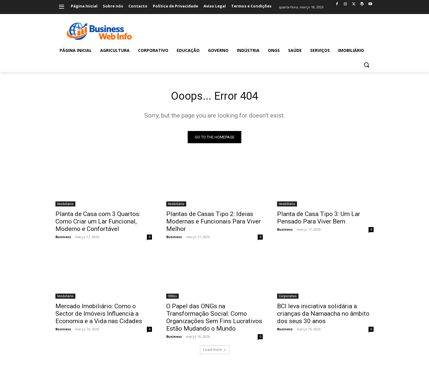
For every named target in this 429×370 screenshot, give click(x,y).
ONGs (172, 297)
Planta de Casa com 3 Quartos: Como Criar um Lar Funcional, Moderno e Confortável (97, 223)
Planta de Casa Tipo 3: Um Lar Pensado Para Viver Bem (318, 219)
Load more (214, 351)
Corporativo (288, 297)
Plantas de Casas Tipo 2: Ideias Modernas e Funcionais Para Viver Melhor (213, 223)
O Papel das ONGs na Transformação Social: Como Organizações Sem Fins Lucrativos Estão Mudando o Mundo (214, 319)
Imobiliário (65, 205)
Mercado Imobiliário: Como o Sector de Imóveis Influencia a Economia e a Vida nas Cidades (98, 315)
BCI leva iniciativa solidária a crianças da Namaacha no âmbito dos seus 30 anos (323, 315)
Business (63, 238)
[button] (366, 65)
